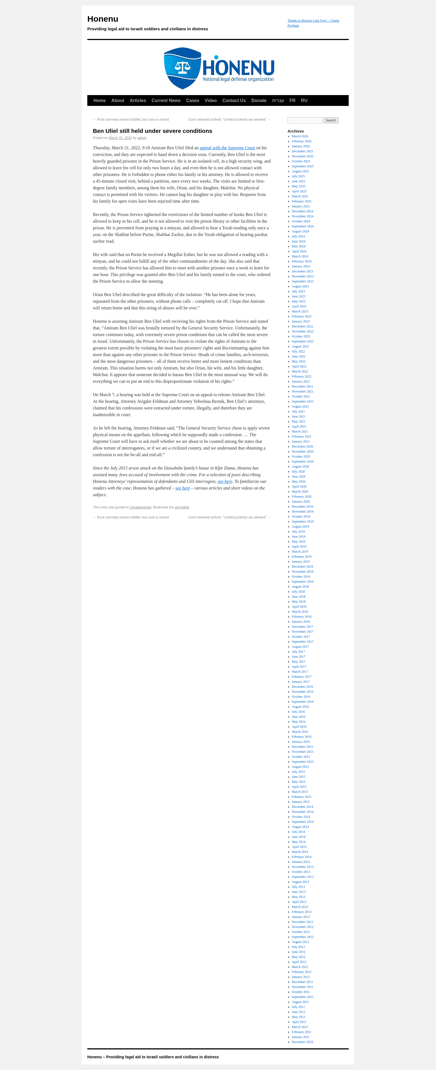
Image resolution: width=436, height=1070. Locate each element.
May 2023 (299, 301)
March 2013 (300, 907)
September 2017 (303, 642)
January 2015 (301, 802)
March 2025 (300, 196)
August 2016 (300, 707)
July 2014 (298, 832)
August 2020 (300, 466)
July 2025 (298, 176)
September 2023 (303, 281)
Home (99, 100)
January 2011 (301, 1037)
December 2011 (302, 982)
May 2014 (299, 842)
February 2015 (301, 797)
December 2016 (302, 687)
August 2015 (300, 767)
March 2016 (300, 732)
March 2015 (300, 792)
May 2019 (299, 541)
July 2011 (298, 1007)
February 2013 (301, 912)
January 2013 (301, 917)
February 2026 (301, 141)
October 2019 (301, 516)
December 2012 (302, 922)
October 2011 (301, 992)
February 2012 (301, 972)
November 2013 (303, 867)
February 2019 (301, 556)
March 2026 (300, 136)
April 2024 (299, 251)
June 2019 (299, 536)
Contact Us (234, 100)
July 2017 (298, 652)
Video (211, 100)
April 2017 (299, 667)
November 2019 (303, 511)
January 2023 (301, 321)
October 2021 (301, 396)
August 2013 (300, 882)
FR (293, 100)
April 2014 (299, 847)
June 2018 (299, 597)
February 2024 (301, 261)
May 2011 (299, 1017)
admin (142, 138)
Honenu (184, 24)
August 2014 (300, 827)
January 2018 (301, 622)
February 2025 (301, 201)
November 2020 (303, 451)
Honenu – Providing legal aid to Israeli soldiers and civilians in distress (153, 1057)
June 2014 (299, 837)
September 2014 (303, 822)
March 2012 (300, 967)
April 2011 (299, 1022)
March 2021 (300, 431)
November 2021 (303, 391)
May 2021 (299, 421)
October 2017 (301, 637)
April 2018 (299, 607)
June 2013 (299, 892)
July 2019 (298, 531)
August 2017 (300, 647)
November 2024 (303, 216)
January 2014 (301, 862)
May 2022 (299, 361)
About (117, 100)
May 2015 (299, 782)
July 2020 (298, 471)
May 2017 (299, 662)
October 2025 (301, 161)
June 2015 (299, 777)
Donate (258, 100)
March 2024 (300, 256)
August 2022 (300, 346)
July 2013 (298, 887)
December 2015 (302, 747)
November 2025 (303, 156)
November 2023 (303, 276)
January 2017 (301, 682)
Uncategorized (140, 507)
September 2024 (303, 226)
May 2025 (299, 186)
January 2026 (301, 146)
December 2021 (302, 386)
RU (304, 100)
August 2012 (300, 942)
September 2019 (303, 521)
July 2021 (298, 411)
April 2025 (299, 191)
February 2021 (301, 436)
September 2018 (303, 582)
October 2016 (301, 697)
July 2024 (298, 236)
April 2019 (299, 546)
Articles (138, 100)
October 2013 (301, 872)
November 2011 (302, 987)
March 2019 (300, 551)
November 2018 (303, 572)
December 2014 (302, 807)
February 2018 (301, 617)
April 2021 (299, 426)
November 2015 (303, 752)
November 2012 (303, 927)
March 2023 (300, 311)
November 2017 (303, 632)
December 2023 (302, 271)
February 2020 (301, 496)
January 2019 (301, 561)
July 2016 (298, 712)
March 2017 (300, 672)
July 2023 (298, 291)
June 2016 (299, 717)
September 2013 (303, 877)
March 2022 (300, 371)
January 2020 (301, 501)
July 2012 (298, 947)
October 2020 (301, 456)
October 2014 (301, 817)
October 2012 (301, 932)
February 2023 (301, 316)
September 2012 (303, 937)
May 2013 (299, 897)
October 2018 (301, 577)
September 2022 (303, 341)
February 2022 (301, 376)
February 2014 (301, 857)
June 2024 (299, 241)
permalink (182, 507)
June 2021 (299, 416)
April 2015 (299, 787)
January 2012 (301, 977)
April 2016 (299, 727)
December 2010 (302, 1042)
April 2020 (299, 486)
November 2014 (303, 812)
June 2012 (299, 952)
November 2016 (303, 692)
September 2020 (303, 461)
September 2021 (303, 401)
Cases (192, 100)
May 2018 (299, 602)
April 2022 (299, 366)
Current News (166, 100)
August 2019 (300, 526)
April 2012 (299, 962)
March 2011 (300, 1027)
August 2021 (300, 406)
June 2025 (299, 181)
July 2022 (298, 351)
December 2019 (302, 506)
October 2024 (301, 221)
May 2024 (299, 246)
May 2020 (299, 481)
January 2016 (301, 742)
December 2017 (302, 627)
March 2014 (300, 852)
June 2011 (299, 1012)
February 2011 (301, 1032)
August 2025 (300, 171)
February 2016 (301, 737)
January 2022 (301, 381)
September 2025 (303, 166)
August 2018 (300, 587)
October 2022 (301, 336)
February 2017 (301, 677)
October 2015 (301, 757)
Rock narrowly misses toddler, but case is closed (131, 119)
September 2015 (303, 762)
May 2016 (299, 722)
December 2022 (302, 326)
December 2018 (302, 566)
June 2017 (299, 657)
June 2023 (299, 296)
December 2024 (302, 211)
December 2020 (302, 446)
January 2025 (301, 206)
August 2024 (300, 231)
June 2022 (299, 356)
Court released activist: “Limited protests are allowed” (229, 119)
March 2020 (300, 491)
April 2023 (299, 306)
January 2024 (301, 266)
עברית (278, 100)
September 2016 (303, 702)
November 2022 (303, 331)
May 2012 (299, 957)
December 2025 (302, 151)
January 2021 (301, 441)
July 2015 (298, 772)
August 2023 (300, 286)
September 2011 (303, 997)
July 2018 (298, 592)
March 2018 (300, 612)
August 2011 (300, 1002)
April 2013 (299, 902)
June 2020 (299, 476)
